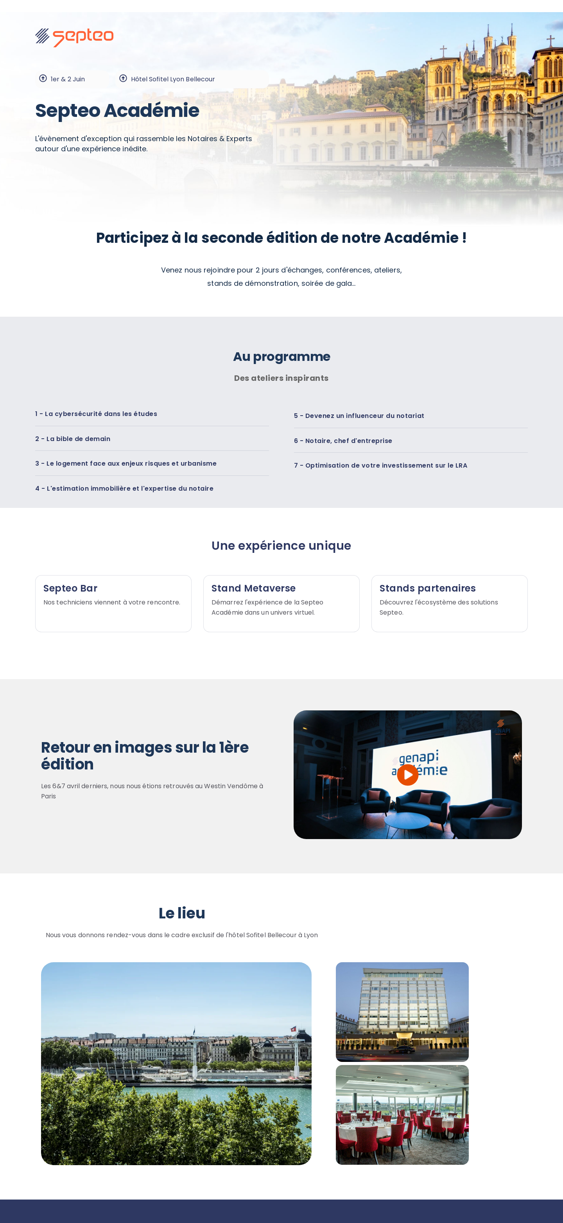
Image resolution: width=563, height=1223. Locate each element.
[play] (408, 774)
